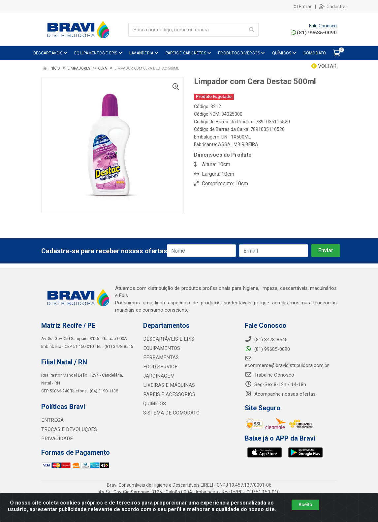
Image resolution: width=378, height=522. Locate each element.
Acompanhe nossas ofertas (280, 394)
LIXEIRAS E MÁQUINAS (168, 385)
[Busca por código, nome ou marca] (186, 30)
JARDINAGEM (158, 376)
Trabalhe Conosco (269, 375)
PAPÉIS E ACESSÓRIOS (168, 394)
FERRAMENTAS (159, 357)
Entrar (302, 6)
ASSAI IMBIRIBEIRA (238, 144)
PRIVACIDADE (56, 439)
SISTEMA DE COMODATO (170, 413)
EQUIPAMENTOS (160, 348)
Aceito (305, 504)
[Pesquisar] (252, 30)
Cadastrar (333, 6)
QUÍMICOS (154, 404)
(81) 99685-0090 (314, 33)
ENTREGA (51, 420)
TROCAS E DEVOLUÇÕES (68, 429)
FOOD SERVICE (159, 367)
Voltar (323, 66)
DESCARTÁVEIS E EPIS (167, 339)
